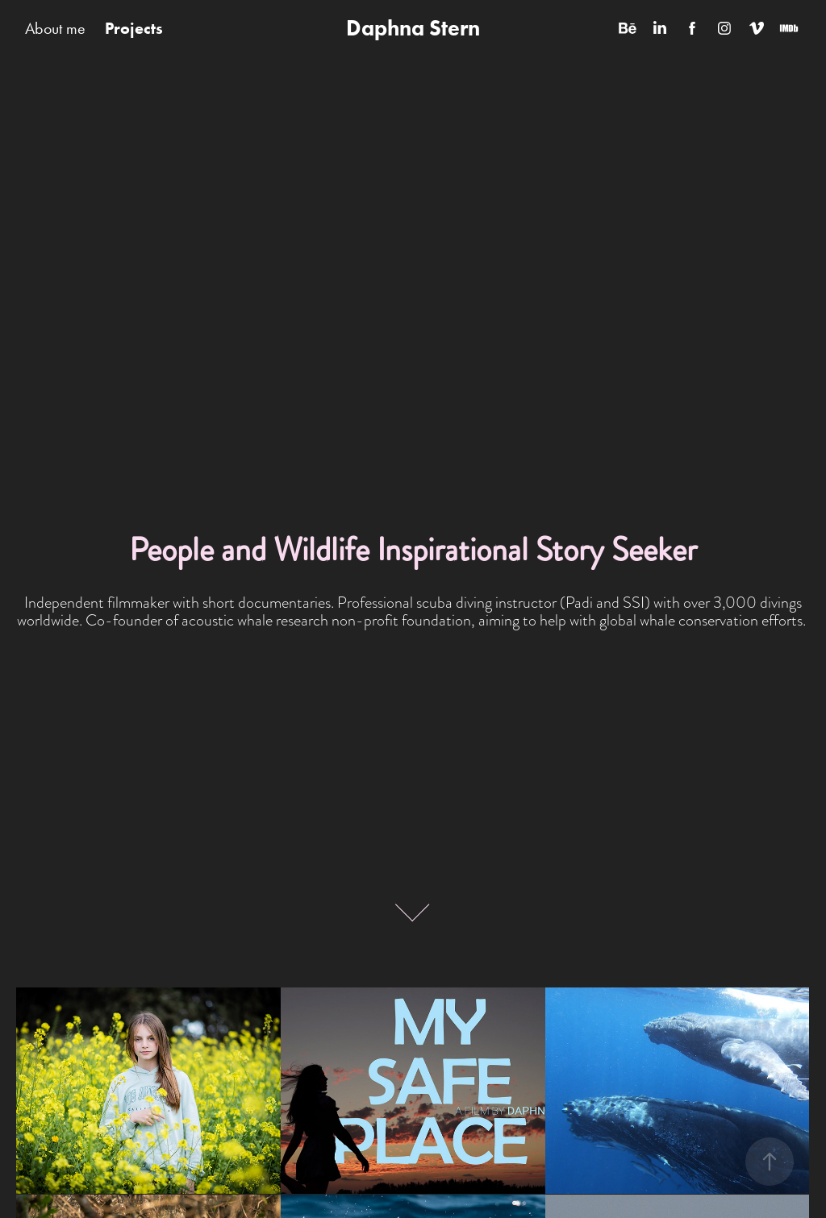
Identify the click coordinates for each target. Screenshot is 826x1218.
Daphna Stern (413, 28)
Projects (134, 28)
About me (55, 28)
